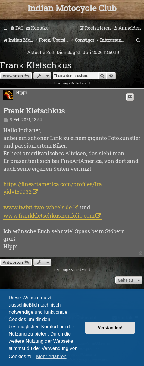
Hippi (21, 92)
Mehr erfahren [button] (51, 356)
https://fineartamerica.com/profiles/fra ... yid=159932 (55, 187)
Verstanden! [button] (110, 327)
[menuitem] (16, 28)
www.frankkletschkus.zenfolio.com (49, 215)
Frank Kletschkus (35, 65)
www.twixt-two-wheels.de (37, 207)
